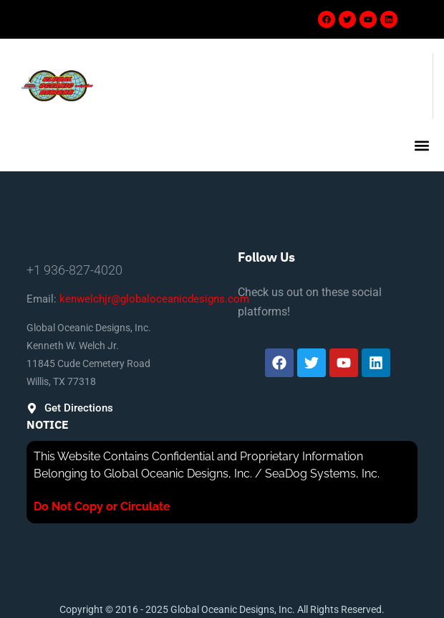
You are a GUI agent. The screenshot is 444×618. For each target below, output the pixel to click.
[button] (421, 145)
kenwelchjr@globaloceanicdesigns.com (154, 299)
